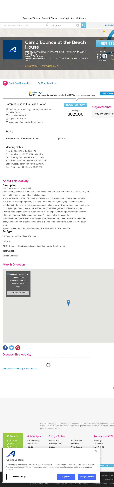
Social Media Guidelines (39, 484)
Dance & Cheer (49, 18)
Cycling (52, 447)
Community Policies (59, 484)
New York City (99, 447)
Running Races (55, 441)
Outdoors (81, 18)
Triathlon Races (55, 444)
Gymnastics (31, 66)
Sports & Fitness (31, 18)
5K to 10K (30, 447)
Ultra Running (76, 447)
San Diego (98, 441)
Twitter (12, 444)
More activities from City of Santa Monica (20, 369)
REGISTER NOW (75, 104)
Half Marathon (76, 441)
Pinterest (13, 447)
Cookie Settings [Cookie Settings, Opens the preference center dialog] (19, 477)
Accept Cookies (87, 477)
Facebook (14, 441)
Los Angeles (98, 444)
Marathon (75, 444)
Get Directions (18, 293)
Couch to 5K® (32, 444)
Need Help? (109, 25)
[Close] (96, 451)
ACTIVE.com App (33, 441)
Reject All (66, 477)
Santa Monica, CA (50, 66)
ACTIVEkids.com (19, 426)
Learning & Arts (67, 18)
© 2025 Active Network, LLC (81, 484)
